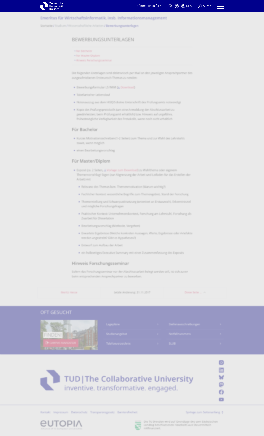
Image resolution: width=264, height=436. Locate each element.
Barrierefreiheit (127, 412)
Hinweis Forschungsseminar (94, 60)
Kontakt (45, 412)
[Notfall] (170, 6)
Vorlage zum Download (122, 170)
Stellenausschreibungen (184, 324)
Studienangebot (116, 334)
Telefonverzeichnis (118, 343)
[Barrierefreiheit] (177, 6)
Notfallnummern (180, 334)
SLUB (172, 343)
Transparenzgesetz (102, 412)
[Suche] (204, 6)
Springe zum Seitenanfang (203, 412)
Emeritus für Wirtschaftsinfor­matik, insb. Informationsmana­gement (103, 18)
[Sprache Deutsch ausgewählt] (186, 6)
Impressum (60, 412)
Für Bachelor (84, 51)
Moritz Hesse (69, 292)
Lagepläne (113, 324)
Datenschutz (79, 412)
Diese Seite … (193, 292)
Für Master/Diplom (88, 56)
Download (127, 87)
